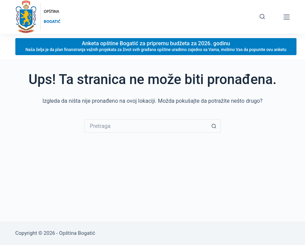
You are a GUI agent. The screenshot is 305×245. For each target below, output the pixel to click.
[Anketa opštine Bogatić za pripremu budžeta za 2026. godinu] (155, 46)
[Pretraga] (262, 16)
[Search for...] (146, 126)
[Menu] (287, 17)
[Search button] (214, 126)
